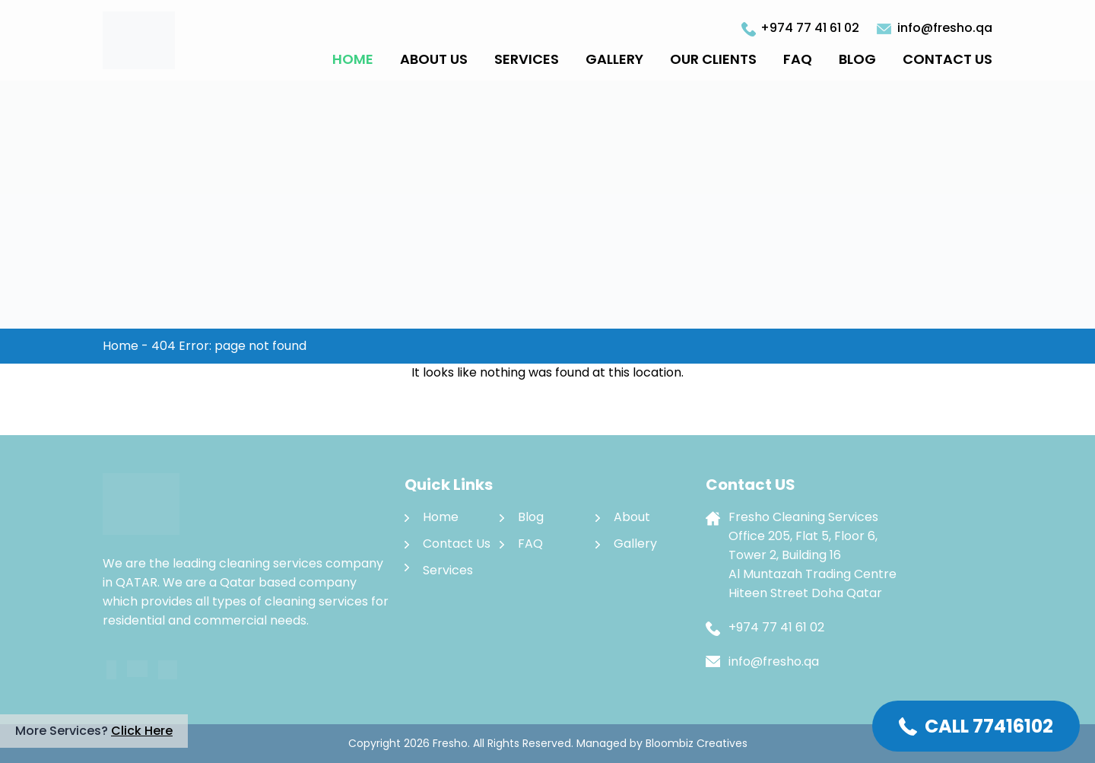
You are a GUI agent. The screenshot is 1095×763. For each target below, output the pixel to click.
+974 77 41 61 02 (809, 28)
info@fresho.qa (944, 28)
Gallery (614, 58)
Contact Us (947, 58)
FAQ (797, 58)
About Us (434, 58)
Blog (857, 58)
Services (526, 58)
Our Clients (713, 58)
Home (352, 58)
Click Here (142, 730)
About (632, 517)
